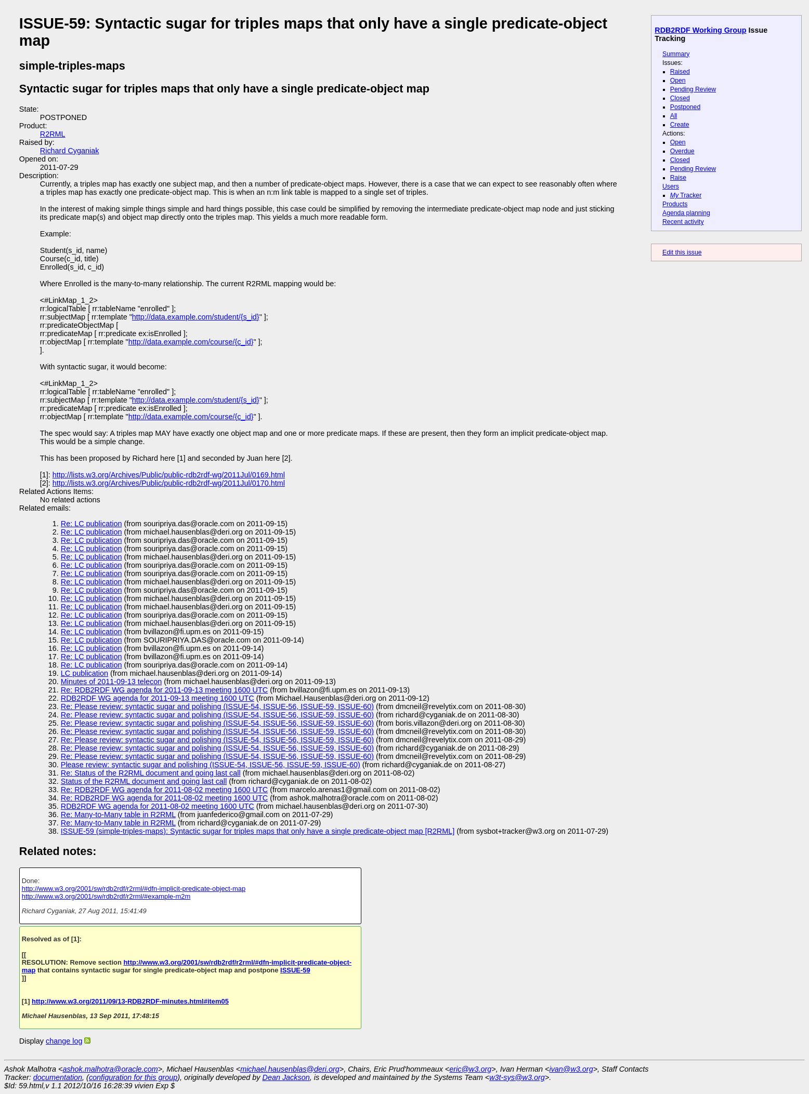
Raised (680, 71)
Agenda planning (686, 213)
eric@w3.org (470, 1069)
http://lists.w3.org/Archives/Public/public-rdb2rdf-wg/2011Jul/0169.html (169, 475)
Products (674, 204)
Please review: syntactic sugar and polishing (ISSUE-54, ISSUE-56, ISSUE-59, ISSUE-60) (210, 765)
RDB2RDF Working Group (700, 30)
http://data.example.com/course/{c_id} (191, 342)
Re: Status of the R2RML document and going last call (151, 773)
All (673, 115)
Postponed (685, 107)
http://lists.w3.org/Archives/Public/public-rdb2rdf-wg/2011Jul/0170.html (169, 483)
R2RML (53, 134)
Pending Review (693, 89)
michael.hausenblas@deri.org (290, 1069)
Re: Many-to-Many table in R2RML (118, 814)
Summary (675, 54)
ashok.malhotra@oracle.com (110, 1069)
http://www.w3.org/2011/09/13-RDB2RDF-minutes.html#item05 (130, 1001)
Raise (678, 177)
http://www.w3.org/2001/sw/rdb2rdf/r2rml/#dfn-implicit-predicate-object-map (134, 888)
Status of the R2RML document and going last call (144, 781)
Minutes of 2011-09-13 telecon (111, 681)
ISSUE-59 (295, 970)
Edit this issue (681, 252)
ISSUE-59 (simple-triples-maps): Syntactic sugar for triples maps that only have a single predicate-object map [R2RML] (257, 831)
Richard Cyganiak (69, 150)
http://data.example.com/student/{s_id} (195, 317)
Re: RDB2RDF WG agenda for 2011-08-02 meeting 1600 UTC (164, 789)
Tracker (686, 195)
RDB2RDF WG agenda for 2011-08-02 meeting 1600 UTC (157, 806)
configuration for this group (133, 1077)
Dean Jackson (286, 1077)
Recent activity (683, 221)
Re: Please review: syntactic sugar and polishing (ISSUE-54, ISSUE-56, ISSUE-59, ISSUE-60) (217, 706)
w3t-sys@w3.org (517, 1077)
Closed (680, 98)
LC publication (84, 673)
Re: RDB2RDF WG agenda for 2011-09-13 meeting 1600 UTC (164, 690)
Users (670, 186)
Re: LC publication (91, 523)
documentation (57, 1077)
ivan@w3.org (571, 1069)
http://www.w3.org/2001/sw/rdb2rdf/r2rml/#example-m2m (106, 896)
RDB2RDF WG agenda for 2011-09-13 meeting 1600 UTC (157, 698)
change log (64, 1041)
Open (678, 80)
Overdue (682, 151)
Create (679, 124)
